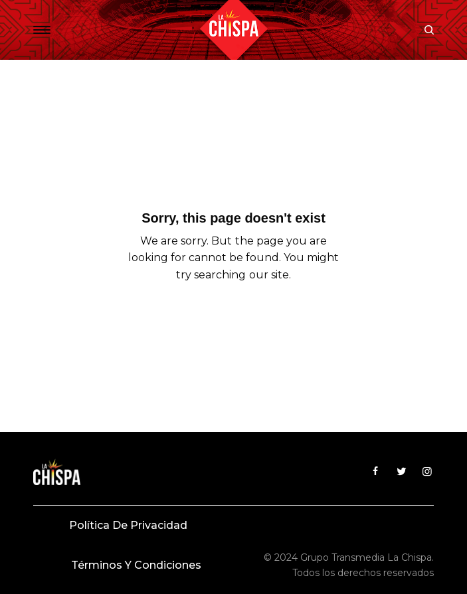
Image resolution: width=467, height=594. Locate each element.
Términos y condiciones (136, 565)
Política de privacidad (128, 525)
